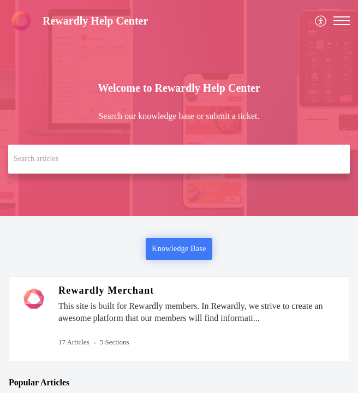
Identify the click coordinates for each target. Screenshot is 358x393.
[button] (321, 21)
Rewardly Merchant (106, 290)
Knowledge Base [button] (179, 249)
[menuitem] (321, 21)
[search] (179, 159)
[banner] (179, 108)
